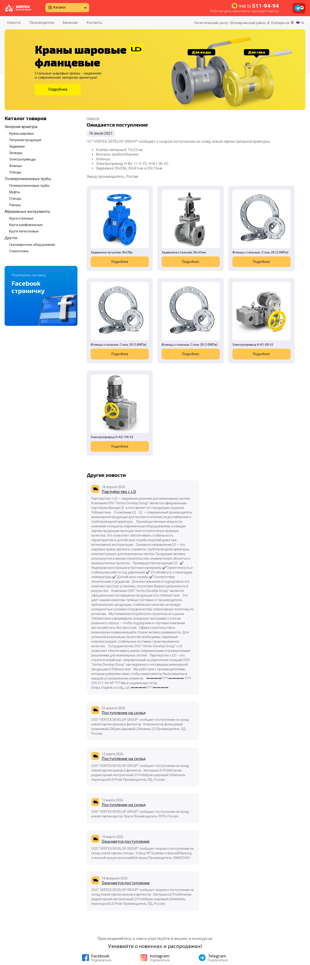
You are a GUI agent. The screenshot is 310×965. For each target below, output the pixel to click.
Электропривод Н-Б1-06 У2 (166, 317)
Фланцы (15, 166)
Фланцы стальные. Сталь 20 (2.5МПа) (220, 237)
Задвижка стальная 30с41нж (161, 237)
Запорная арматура (21, 127)
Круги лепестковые (24, 231)
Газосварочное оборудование (32, 244)
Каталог (59, 7)
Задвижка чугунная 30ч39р (106, 237)
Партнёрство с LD (119, 378)
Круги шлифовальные (26, 225)
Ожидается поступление (200, 779)
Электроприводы (22, 159)
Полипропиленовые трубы (28, 179)
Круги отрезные (21, 218)
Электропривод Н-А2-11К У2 (220, 319)
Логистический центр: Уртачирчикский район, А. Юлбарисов (244, 23)
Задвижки (17, 146)
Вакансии (70, 23)
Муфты (14, 192)
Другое (11, 238)
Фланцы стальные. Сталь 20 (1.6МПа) (274, 237)
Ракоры (15, 205)
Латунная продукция (25, 140)
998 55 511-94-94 (256, 909)
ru (302, 22)
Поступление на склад (198, 378)
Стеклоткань (19, 251)
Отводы (15, 172)
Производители (41, 23)
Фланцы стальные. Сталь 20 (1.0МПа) (110, 319)
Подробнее (58, 89)
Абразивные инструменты (27, 211)
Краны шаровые (21, 133)
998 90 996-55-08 (257, 942)
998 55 (259, 6)
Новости (14, 23)
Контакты (94, 23)
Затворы (15, 153)
